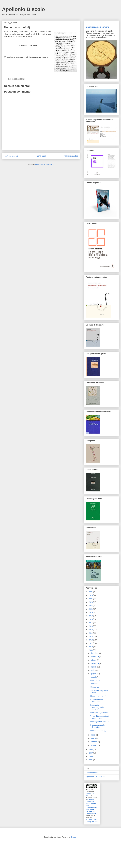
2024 (91, 599)
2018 (91, 619)
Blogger (74, 837)
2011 (91, 643)
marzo (93, 738)
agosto (94, 667)
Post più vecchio (71, 156)
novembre (95, 657)
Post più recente (11, 156)
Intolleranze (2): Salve (99, 713)
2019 (91, 616)
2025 (91, 595)
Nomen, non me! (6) (98, 696)
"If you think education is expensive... (99, 717)
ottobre (94, 660)
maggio (94, 677)
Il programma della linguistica (97, 726)
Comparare (94, 687)
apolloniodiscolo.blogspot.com (92, 820)
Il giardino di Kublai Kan (95, 776)
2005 (91, 760)
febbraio (94, 742)
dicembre (94, 653)
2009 (91, 650)
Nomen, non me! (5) (98, 731)
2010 (91, 647)
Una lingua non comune (97, 27)
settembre (95, 663)
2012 (91, 640)
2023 (91, 602)
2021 (91, 609)
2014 (91, 633)
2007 (91, 753)
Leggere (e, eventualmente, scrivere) (97, 707)
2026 (91, 592)
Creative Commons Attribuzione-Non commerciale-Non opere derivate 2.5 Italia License (91, 806)
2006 (91, 756)
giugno (94, 674)
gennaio (94, 745)
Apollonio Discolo (23, 9)
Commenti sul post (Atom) (44, 164)
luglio (93, 670)
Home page (41, 156)
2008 (91, 749)
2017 (91, 623)
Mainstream (95, 680)
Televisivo (94, 684)
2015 (91, 630)
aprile (93, 735)
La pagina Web (92, 772)
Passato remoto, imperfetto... (96, 700)
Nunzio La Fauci (90, 794)
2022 (91, 605)
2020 (91, 612)
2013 (91, 636)
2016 (91, 626)
